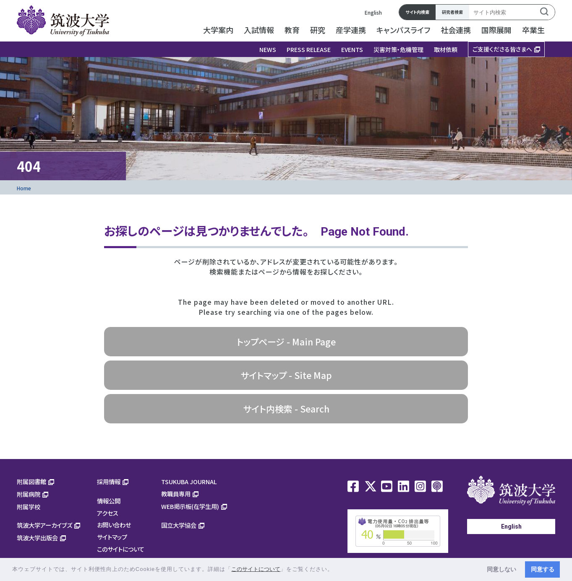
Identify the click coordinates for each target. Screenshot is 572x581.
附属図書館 (31, 481)
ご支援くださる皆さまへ (502, 49)
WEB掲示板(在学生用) (190, 506)
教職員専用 (176, 493)
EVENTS (352, 49)
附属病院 (28, 494)
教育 (292, 29)
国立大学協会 (178, 525)
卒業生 (533, 29)
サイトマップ (112, 536)
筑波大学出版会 (37, 537)
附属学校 (28, 506)
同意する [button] (542, 569)
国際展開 (496, 29)
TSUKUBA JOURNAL (189, 481)
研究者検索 (452, 12)
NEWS (267, 49)
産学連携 (351, 29)
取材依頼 (445, 49)
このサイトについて (120, 549)
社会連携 (456, 29)
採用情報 (108, 481)
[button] (336, 570)
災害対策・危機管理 (398, 49)
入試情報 (259, 29)
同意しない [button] (501, 569)
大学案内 (218, 29)
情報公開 (108, 500)
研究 (317, 29)
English (373, 12)
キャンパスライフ (403, 29)
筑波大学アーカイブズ (44, 525)
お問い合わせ (114, 524)
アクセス (107, 512)
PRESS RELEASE (309, 49)
